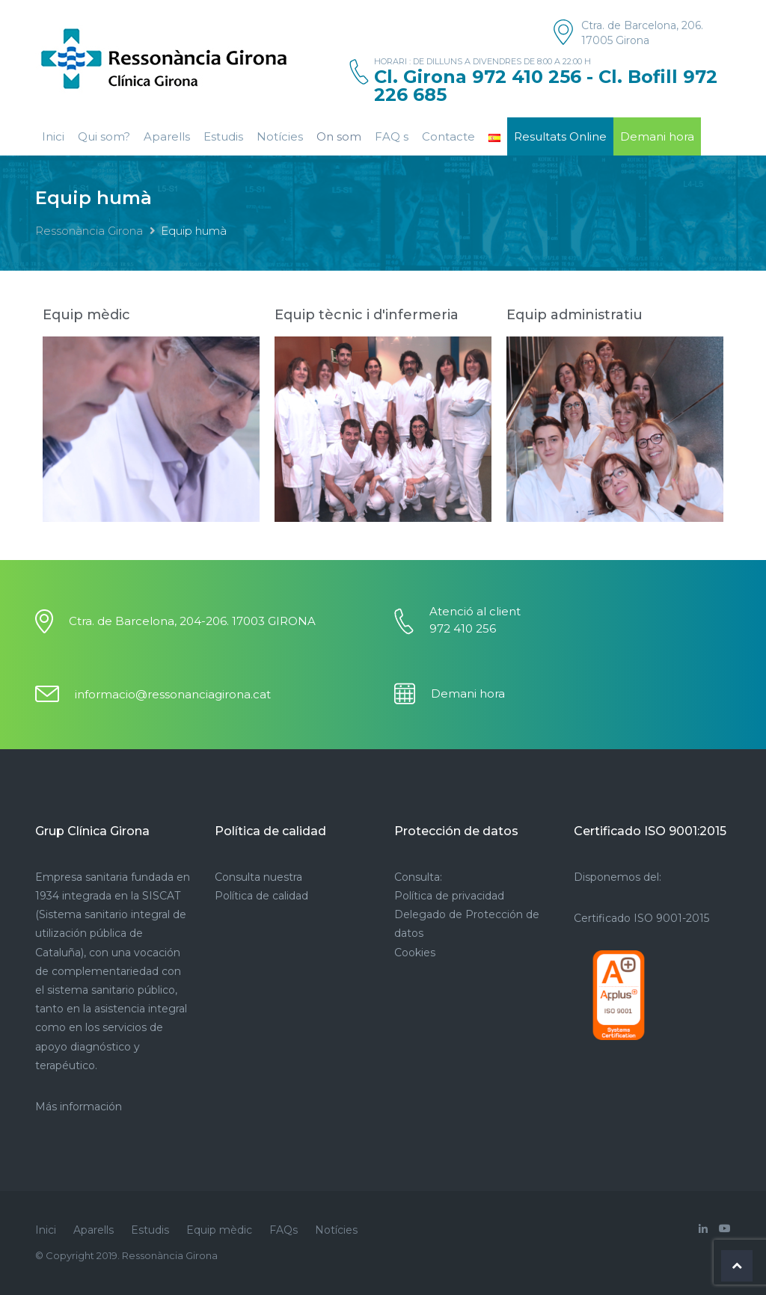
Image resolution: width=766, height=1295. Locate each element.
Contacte (448, 136)
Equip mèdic (86, 315)
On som (338, 136)
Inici (53, 136)
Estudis (223, 136)
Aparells (167, 136)
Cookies (414, 952)
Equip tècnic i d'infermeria (367, 315)
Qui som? (104, 136)
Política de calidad (261, 895)
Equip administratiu (574, 315)
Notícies (280, 136)
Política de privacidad (449, 895)
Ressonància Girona (89, 231)
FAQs (283, 1230)
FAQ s (391, 136)
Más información (78, 1106)
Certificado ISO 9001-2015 (641, 918)
